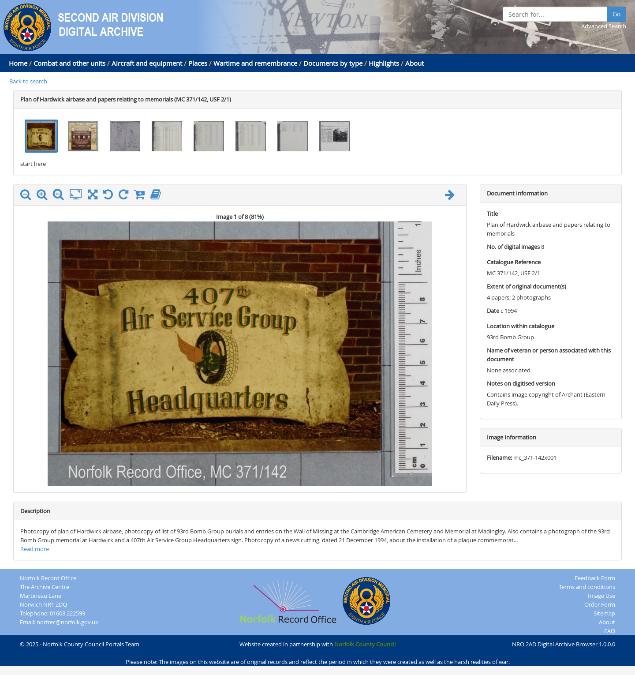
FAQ (609, 631)
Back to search (28, 81)
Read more (34, 549)
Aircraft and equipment (147, 63)
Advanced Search (603, 26)
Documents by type (332, 63)
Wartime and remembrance (255, 63)
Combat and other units (69, 63)
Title (492, 214)
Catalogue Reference (514, 262)
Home (18, 63)
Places (197, 63)
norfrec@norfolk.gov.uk (67, 622)
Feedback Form (595, 578)
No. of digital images (513, 247)
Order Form (599, 604)
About (414, 63)
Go (616, 14)
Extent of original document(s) (526, 286)
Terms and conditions (587, 587)
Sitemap (604, 613)
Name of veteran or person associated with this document (549, 354)
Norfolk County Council (365, 644)
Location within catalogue (520, 326)
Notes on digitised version (521, 383)
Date (493, 311)
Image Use (601, 596)
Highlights (384, 63)
